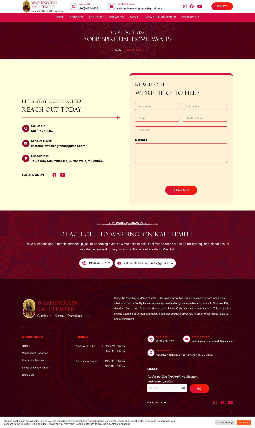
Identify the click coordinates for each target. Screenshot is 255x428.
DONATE (222, 6)
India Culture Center (160, 17)
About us (96, 17)
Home (60, 17)
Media (134, 17)
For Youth (116, 17)
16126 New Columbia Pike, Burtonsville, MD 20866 (67, 161)
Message (141, 139)
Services (76, 17)
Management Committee (35, 353)
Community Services (33, 360)
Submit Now (181, 190)
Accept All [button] (244, 422)
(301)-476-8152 (88, 8)
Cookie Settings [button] (225, 422)
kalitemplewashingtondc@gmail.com (139, 8)
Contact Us (190, 17)
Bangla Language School (35, 367)
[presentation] (160, 180)
